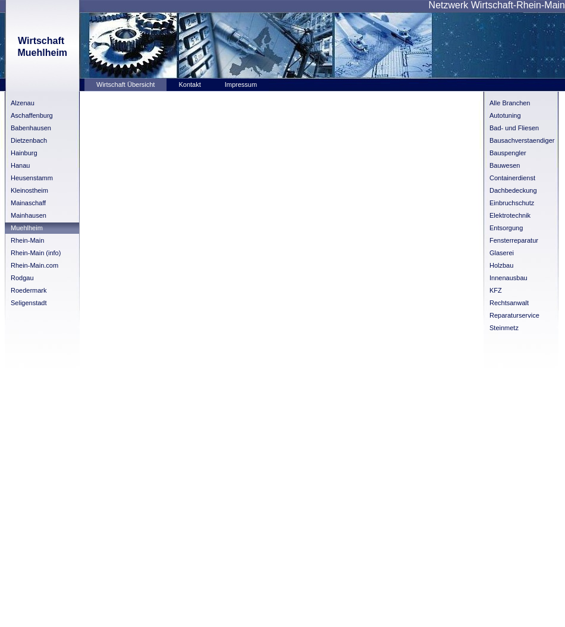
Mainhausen (28, 215)
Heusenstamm (32, 177)
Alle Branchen (510, 102)
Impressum (241, 84)
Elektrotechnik (510, 215)
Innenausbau (508, 277)
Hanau (20, 165)
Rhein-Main (27, 240)
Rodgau (22, 277)
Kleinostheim (29, 190)
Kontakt (189, 84)
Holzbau (501, 265)
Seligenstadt (29, 302)
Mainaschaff (28, 202)
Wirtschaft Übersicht (125, 84)
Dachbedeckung (513, 190)
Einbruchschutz (511, 202)
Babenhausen (31, 127)
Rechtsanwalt (509, 302)
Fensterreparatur (513, 240)
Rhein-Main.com (34, 265)
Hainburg (24, 152)
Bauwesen (504, 165)
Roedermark (29, 290)
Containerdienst (512, 177)
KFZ (495, 290)
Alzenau (22, 102)
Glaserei (501, 252)
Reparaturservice (514, 315)
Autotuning (505, 115)
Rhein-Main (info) (36, 252)
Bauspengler (507, 152)
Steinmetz (504, 327)
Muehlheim (27, 227)
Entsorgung (506, 227)
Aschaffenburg (32, 115)
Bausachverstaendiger (521, 140)
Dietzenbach (29, 140)
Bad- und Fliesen (514, 127)
